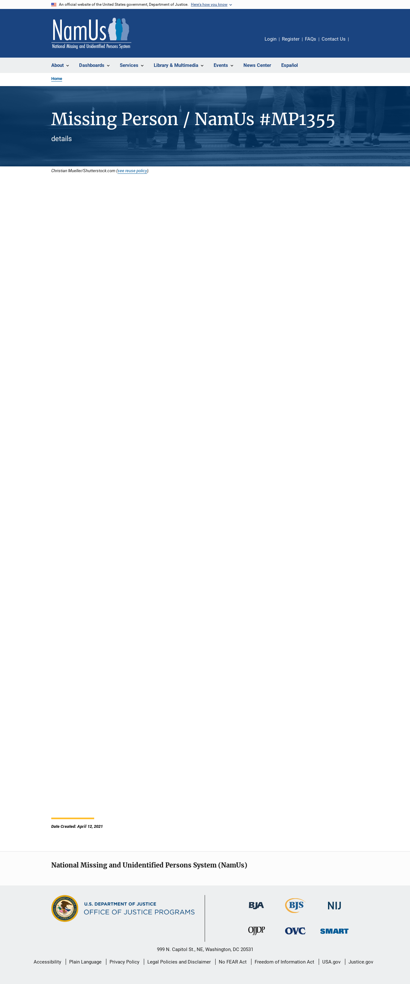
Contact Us (334, 39)
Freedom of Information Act (284, 962)
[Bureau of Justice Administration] (256, 910)
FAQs (310, 39)
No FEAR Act (233, 962)
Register (290, 39)
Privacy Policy (124, 962)
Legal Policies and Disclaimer (179, 962)
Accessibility (47, 962)
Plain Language (85, 962)
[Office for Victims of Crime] (295, 935)
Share (359, 43)
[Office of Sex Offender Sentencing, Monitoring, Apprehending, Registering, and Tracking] (334, 935)
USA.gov (331, 962)
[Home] (91, 33)
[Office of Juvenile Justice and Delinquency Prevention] (256, 936)
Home (56, 78)
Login (270, 39)
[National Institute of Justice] (334, 911)
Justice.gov (360, 962)
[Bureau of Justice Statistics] (295, 914)
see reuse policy (132, 170)
